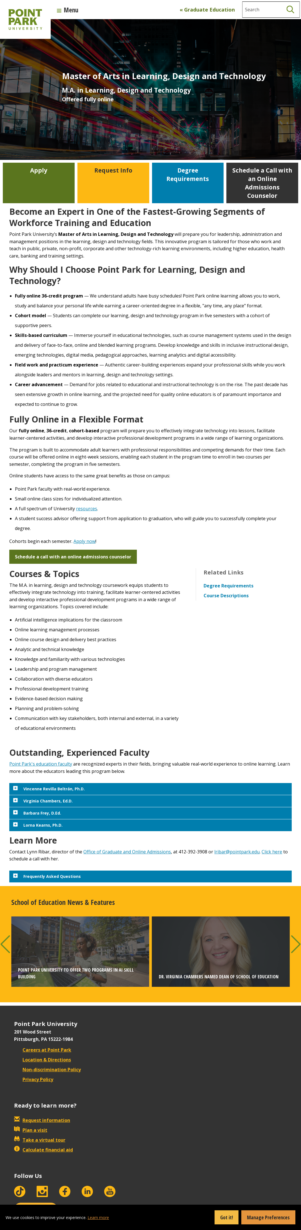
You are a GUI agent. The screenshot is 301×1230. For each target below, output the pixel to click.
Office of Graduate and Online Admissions (127, 852)
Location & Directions (42, 1060)
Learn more (98, 1217)
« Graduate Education (207, 9)
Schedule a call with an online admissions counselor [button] (73, 557)
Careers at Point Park (42, 1050)
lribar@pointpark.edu (237, 852)
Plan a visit (30, 1130)
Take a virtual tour (39, 1140)
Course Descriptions (226, 595)
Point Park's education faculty (40, 764)
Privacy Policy (33, 1079)
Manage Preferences (268, 1217)
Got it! (226, 1217)
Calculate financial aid (43, 1150)
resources (86, 509)
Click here (272, 852)
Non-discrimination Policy (47, 1069)
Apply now (84, 541)
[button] (5, 944)
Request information (42, 1120)
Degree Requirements (228, 586)
